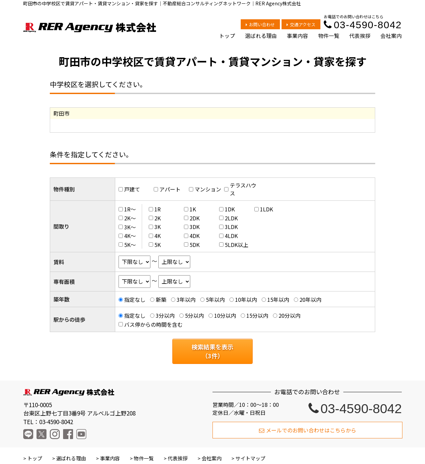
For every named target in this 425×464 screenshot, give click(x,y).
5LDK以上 (236, 245)
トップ (227, 36)
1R (157, 209)
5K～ (130, 245)
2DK (195, 218)
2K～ (130, 218)
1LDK (266, 209)
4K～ (130, 236)
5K (157, 245)
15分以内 (257, 315)
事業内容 (297, 36)
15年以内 (278, 299)
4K (157, 236)
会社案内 (391, 36)
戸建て (132, 189)
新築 (161, 299)
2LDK (231, 218)
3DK (195, 227)
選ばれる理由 (261, 36)
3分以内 (165, 315)
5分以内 (194, 315)
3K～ (130, 227)
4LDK (231, 236)
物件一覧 (328, 36)
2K (157, 218)
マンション (208, 189)
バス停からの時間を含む (153, 324)
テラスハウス (243, 189)
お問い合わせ (260, 24)
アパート (170, 189)
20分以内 (289, 315)
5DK (195, 245)
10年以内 (246, 299)
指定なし (134, 299)
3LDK (231, 227)
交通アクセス (301, 24)
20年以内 (310, 299)
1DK (230, 209)
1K (193, 209)
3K (157, 227)
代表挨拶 (360, 36)
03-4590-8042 (363, 25)
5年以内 (215, 299)
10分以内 (225, 315)
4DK (195, 236)
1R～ (130, 209)
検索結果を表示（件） (212, 351)
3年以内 (186, 299)
